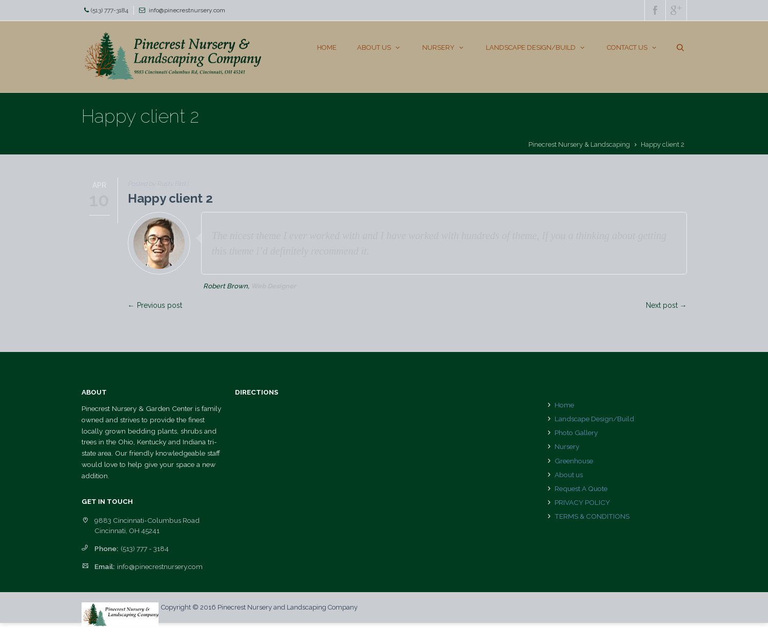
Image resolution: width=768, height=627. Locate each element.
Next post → (666, 305)
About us (569, 475)
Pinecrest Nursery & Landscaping (579, 144)
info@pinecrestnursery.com (187, 10)
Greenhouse (574, 461)
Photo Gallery (576, 432)
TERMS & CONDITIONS (592, 516)
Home (564, 405)
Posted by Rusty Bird (156, 183)
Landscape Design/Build (594, 419)
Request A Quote (581, 488)
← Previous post (155, 305)
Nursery (567, 446)
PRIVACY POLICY (582, 502)
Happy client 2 (170, 198)
